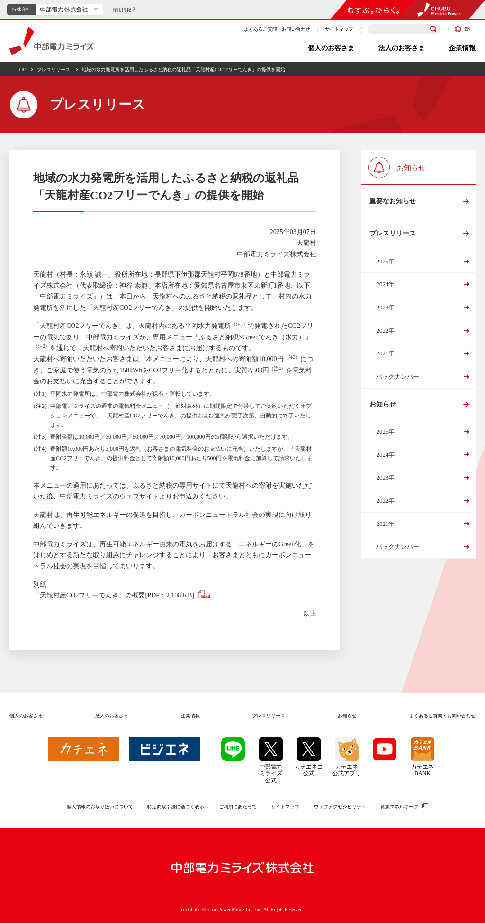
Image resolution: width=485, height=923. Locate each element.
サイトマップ (339, 29)
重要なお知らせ (392, 201)
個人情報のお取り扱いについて (100, 806)
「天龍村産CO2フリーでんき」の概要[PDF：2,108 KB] (113, 595)
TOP (21, 69)
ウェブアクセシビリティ (340, 806)
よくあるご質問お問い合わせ (442, 715)
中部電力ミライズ (51, 41)
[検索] (433, 29)
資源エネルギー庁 (399, 806)
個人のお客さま (331, 48)
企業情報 (462, 48)
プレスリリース (53, 69)
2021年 (385, 353)
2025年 (385, 261)
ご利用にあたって (238, 806)
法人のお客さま (401, 48)
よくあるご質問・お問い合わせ (277, 29)
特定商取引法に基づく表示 (175, 806)
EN (463, 29)
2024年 (385, 284)
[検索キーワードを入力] (404, 29)
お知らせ (382, 404)
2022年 (385, 330)
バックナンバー (397, 376)
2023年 (385, 307)
